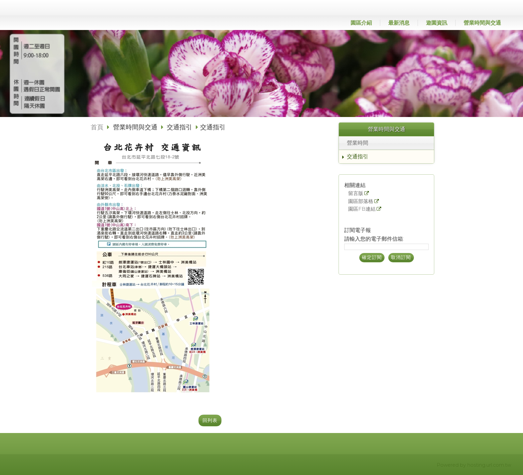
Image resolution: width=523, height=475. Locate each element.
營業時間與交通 (136, 127)
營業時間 (357, 143)
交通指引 (357, 156)
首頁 (97, 127)
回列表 (209, 420)
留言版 (355, 193)
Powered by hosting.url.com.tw (474, 465)
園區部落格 (360, 201)
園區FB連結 (362, 209)
